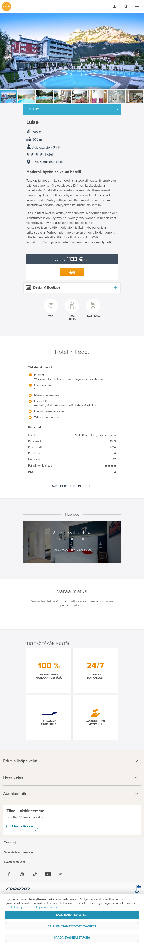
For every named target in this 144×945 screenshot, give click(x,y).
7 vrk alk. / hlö (72, 260)
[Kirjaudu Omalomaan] (114, 6)
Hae (72, 272)
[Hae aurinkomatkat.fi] (126, 6)
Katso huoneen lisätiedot (72, 549)
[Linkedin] (61, 874)
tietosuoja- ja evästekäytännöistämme (34, 907)
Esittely (33, 109)
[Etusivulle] (6, 6)
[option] (72, 51)
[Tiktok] (35, 874)
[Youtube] (48, 874)
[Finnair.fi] (18, 889)
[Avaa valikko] (137, 6)
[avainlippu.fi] (138, 889)
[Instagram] (22, 874)
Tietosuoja (10, 842)
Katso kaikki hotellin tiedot (70, 486)
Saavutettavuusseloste (18, 852)
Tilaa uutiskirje (22, 826)
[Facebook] (9, 874)
